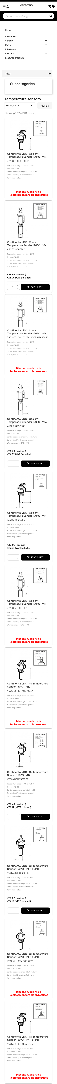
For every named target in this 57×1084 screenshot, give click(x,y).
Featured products (14, 58)
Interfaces (10, 49)
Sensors (9, 40)
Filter (45, 105)
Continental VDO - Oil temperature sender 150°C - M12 (27, 685)
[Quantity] (13, 287)
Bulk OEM (9, 53)
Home (8, 30)
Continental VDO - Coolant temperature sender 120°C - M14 (27, 155)
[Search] (28, 16)
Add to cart (35, 287)
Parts (8, 45)
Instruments (11, 36)
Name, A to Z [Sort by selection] (19, 105)
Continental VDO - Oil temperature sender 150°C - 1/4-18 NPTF (27, 867)
